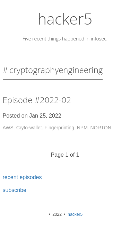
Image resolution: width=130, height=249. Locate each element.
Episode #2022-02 (37, 99)
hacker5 (65, 18)
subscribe (14, 190)
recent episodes (22, 177)
